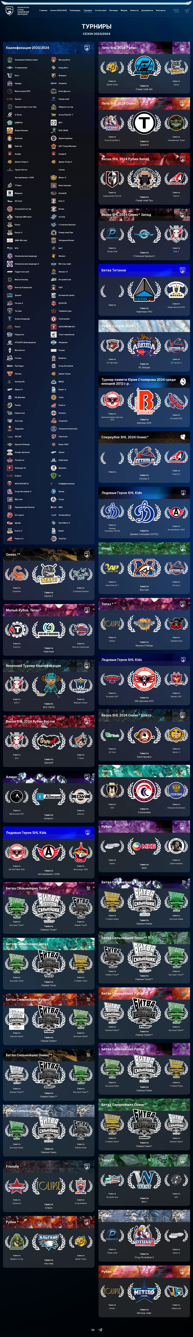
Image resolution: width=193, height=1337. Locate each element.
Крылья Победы (144, 645)
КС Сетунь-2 (176, 363)
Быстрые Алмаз (176, 919)
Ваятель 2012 (144, 423)
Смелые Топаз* (48, 929)
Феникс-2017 (176, 696)
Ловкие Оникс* (144, 1146)
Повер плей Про (144, 200)
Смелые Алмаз (144, 923)
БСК (16, 758)
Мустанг (144, 590)
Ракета (176, 196)
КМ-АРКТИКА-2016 (17, 869)
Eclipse (112, 641)
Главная (43, 10)
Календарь (75, 10)
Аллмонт (48, 818)
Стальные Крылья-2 (144, 256)
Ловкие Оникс (81, 1148)
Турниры (87, 10)
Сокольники (144, 812)
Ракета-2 (176, 474)
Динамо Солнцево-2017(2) (144, 534)
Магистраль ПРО (16, 814)
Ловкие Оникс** (48, 1096)
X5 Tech (112, 752)
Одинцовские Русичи (112, 196)
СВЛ (112, 808)
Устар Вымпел (81, 1203)
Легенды (113, 10)
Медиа (124, 10)
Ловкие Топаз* (80, 925)
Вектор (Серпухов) (80, 647)
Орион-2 (176, 1253)
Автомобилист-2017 (176, 530)
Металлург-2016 (81, 869)
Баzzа (176, 85)
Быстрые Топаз (16, 981)
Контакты (160, 10)
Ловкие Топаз (48, 985)
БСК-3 (176, 251)
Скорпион (17, 591)
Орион (112, 863)
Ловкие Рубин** (144, 1035)
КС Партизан (112, 363)
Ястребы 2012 (176, 418)
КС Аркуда (144, 367)
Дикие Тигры (112, 85)
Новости (134, 10)
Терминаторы (176, 641)
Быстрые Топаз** (176, 975)
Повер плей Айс (144, 89)
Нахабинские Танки (176, 140)
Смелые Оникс (48, 1152)
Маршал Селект (81, 703)
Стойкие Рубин (176, 1086)
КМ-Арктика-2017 (144, 701)
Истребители (112, 1197)
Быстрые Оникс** (80, 1092)
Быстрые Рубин (112, 1086)
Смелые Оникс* (176, 1142)
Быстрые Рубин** (176, 1030)
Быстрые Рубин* (81, 1036)
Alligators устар (16, 1259)
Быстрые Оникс (16, 1148)
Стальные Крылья (80, 591)
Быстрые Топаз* (17, 925)
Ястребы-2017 (112, 696)
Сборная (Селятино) (176, 808)
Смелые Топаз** (144, 979)
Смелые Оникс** (17, 1092)
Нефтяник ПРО (144, 311)
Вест (144, 1201)
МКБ (144, 868)
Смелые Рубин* (16, 1036)
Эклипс (112, 1308)
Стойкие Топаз (80, 981)
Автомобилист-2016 (49, 874)
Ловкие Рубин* (49, 1041)
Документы (147, 10)
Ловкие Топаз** (112, 975)
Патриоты (16, 1203)
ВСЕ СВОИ (49, 707)
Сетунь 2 (144, 478)
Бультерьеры (144, 756)
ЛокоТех (16, 647)
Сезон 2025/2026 (58, 10)
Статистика (100, 10)
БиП (176, 1197)
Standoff (48, 762)
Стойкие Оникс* (112, 1142)
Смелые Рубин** (112, 1030)
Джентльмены (176, 863)
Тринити (144, 144)
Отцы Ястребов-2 (112, 140)
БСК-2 (16, 703)
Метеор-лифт (144, 1313)
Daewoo (80, 814)
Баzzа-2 (48, 596)
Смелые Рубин (144, 1090)
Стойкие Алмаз (112, 919)
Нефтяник (48, 651)
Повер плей (112, 251)
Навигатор (176, 1308)
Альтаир (48, 1263)
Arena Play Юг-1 (112, 585)
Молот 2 (176, 752)
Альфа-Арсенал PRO (176, 307)
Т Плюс (81, 758)
